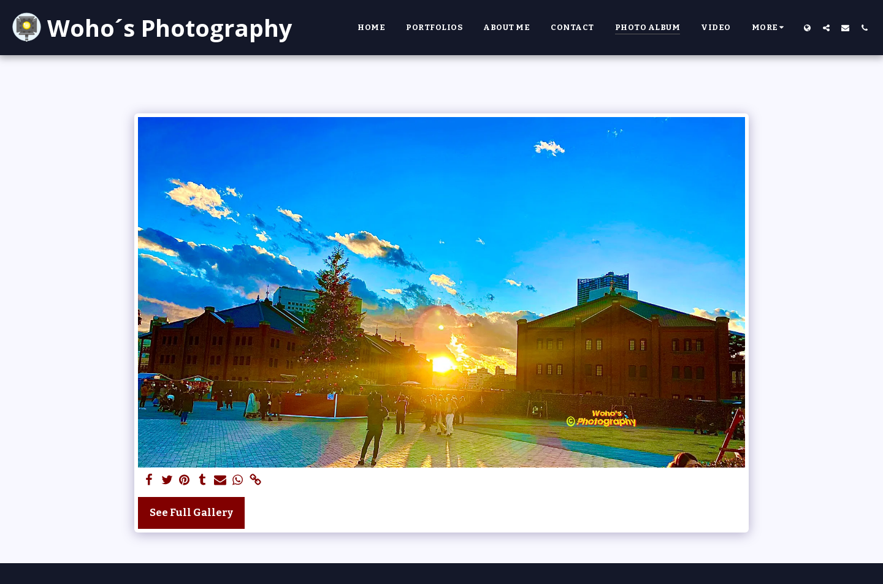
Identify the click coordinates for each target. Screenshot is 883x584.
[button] (826, 27)
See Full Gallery (191, 512)
